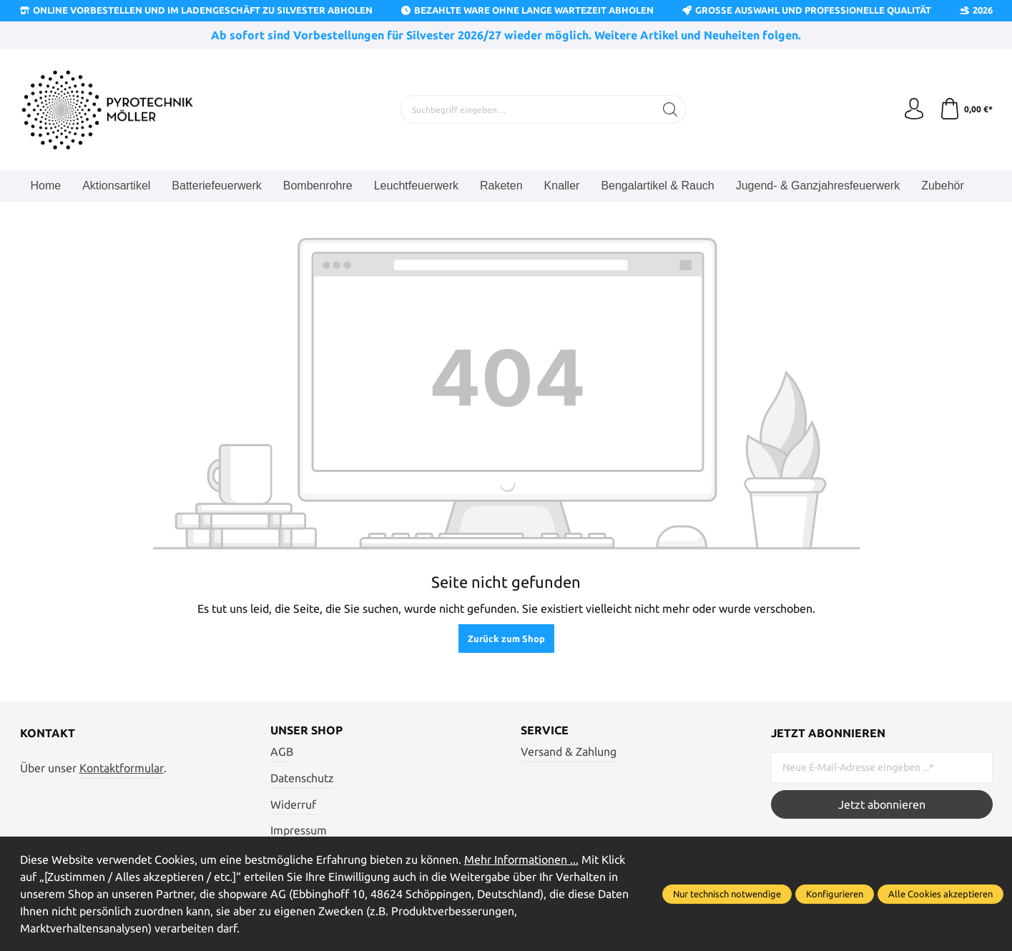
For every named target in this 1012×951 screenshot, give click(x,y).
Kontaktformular (121, 768)
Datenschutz (302, 778)
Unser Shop (306, 730)
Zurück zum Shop (506, 639)
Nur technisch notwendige (727, 894)
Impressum (298, 830)
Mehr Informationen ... (521, 859)
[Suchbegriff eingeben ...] (528, 109)
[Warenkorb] (966, 109)
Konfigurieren (834, 894)
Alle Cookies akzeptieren (940, 894)
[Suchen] (670, 109)
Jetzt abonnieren (881, 804)
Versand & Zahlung (568, 751)
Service (545, 730)
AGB (281, 751)
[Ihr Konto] (914, 109)
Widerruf (293, 804)
